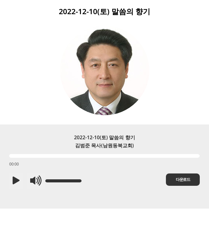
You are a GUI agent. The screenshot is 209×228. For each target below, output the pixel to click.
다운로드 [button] (183, 179)
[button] (16, 181)
